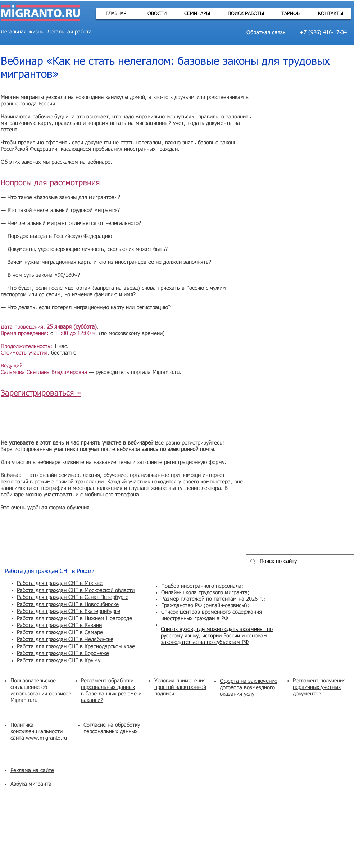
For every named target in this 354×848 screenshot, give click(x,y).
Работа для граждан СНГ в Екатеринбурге (68, 611)
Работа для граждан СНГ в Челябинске (65, 639)
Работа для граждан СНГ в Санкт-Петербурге (72, 597)
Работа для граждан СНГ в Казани (59, 625)
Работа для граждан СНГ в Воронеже (63, 653)
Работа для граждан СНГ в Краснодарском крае (76, 646)
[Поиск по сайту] (299, 561)
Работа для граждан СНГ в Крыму (58, 660)
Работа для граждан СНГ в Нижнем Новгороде (74, 618)
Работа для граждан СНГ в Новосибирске (68, 604)
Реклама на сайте (32, 770)
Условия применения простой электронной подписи (180, 687)
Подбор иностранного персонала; (202, 586)
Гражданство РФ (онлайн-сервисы (203, 605)
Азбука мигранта (30, 784)
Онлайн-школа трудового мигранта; (205, 592)
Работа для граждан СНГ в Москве (60, 583)
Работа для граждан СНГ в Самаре (60, 632)
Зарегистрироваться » (41, 393)
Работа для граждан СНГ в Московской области (76, 590)
